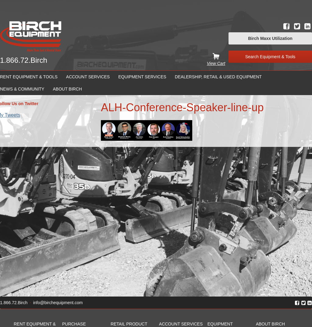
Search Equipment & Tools (270, 56)
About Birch (67, 89)
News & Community (22, 89)
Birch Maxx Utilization (270, 38)
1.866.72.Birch (23, 60)
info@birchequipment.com (58, 302)
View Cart (216, 63)
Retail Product (129, 324)
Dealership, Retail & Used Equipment (218, 76)
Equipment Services (142, 76)
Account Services (88, 76)
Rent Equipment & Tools (29, 76)
